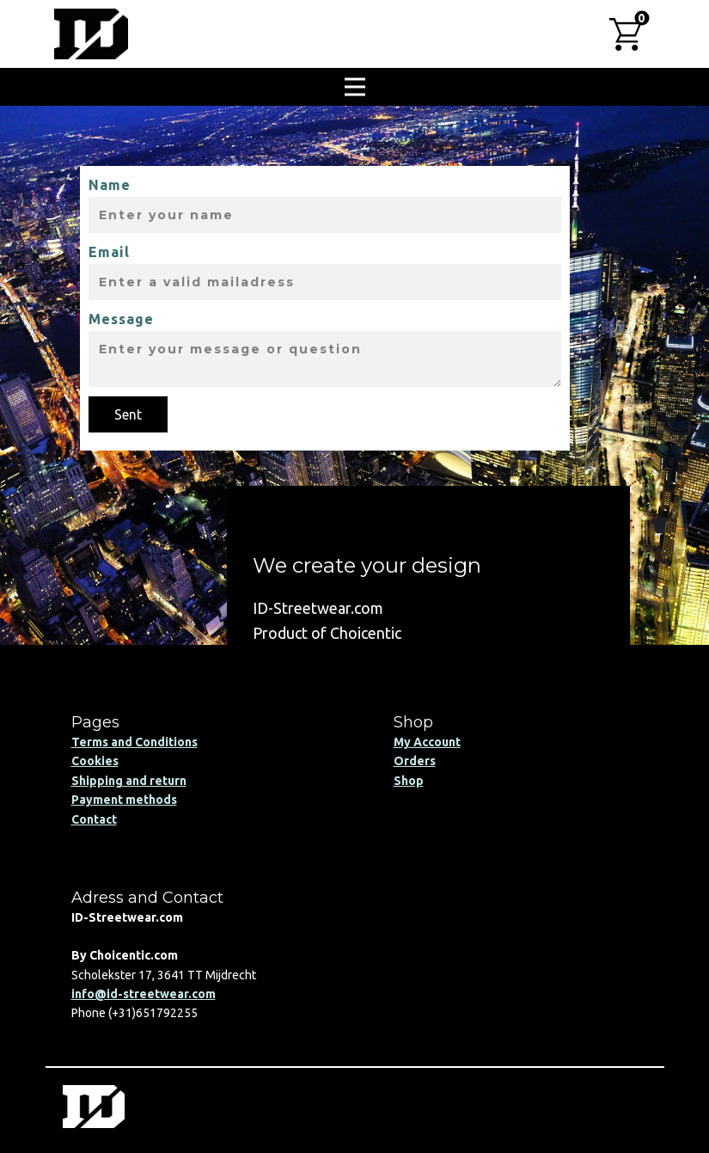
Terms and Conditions (134, 742)
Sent (128, 414)
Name (110, 185)
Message (121, 319)
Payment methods (124, 799)
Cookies (95, 761)
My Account (427, 742)
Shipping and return (128, 781)
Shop (409, 781)
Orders (415, 761)
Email (109, 252)
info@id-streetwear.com (143, 994)
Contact (94, 819)
